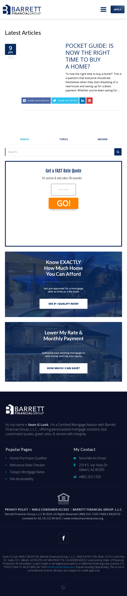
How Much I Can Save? (63, 368)
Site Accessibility (21, 479)
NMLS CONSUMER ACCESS (50, 509)
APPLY (117, 9)
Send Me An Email (92, 458)
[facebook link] (64, 538)
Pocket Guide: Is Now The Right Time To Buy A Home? (89, 56)
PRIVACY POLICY (16, 509)
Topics (63, 139)
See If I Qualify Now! (63, 304)
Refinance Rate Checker (27, 465)
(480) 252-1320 (90, 476)
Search (24, 139)
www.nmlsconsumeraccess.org (83, 518)
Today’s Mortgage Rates (27, 472)
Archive (102, 139)
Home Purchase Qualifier (28, 458)
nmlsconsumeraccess (61, 567)
